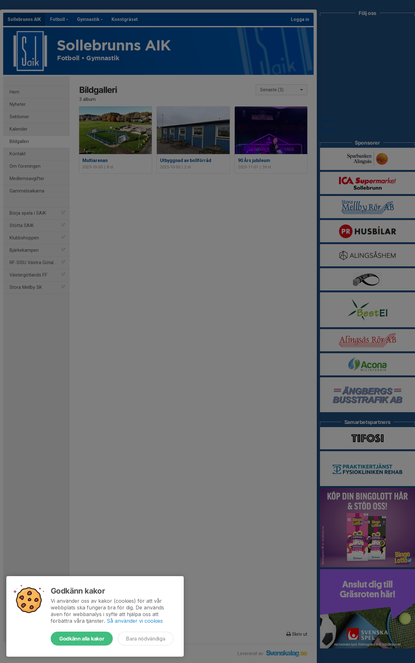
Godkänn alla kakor (81, 638)
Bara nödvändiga (145, 638)
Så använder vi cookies (135, 621)
